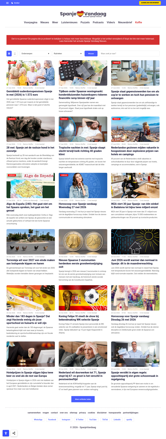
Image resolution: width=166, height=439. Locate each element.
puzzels (85, 22)
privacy (82, 413)
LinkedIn (117, 420)
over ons (64, 413)
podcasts (98, 22)
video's (111, 22)
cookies (91, 413)
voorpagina (30, 22)
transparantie (115, 413)
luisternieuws (69, 22)
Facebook (52, 420)
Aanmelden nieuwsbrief (150, 3)
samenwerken (34, 413)
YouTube (92, 420)
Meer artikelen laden (83, 399)
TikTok (105, 420)
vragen (46, 413)
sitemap (73, 413)
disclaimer (102, 413)
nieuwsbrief (125, 22)
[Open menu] (7, 3)
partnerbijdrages (130, 413)
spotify (129, 420)
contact (54, 413)
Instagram (66, 420)
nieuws (44, 22)
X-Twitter (80, 420)
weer (55, 22)
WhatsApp (38, 420)
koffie (138, 22)
